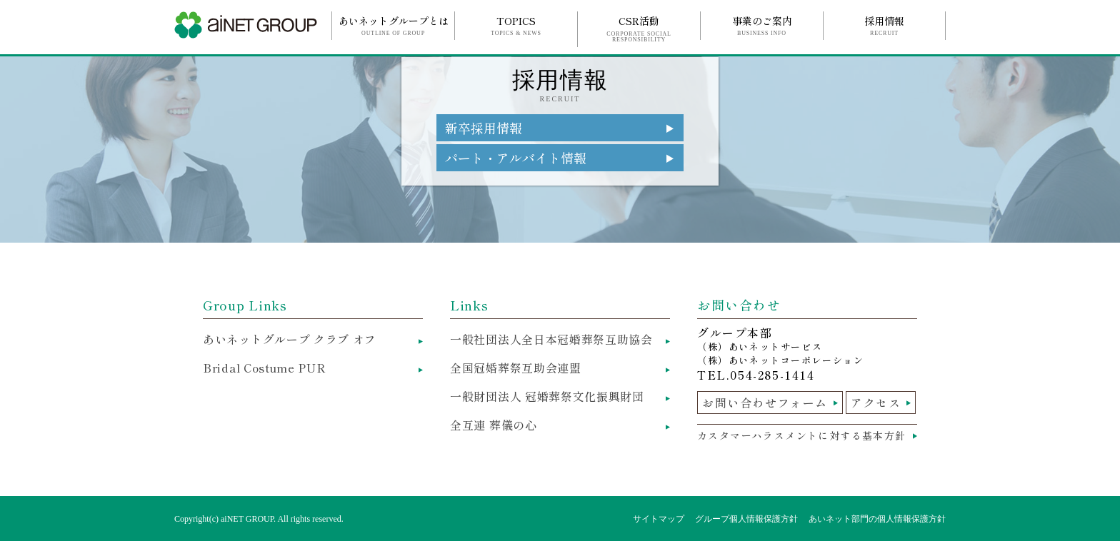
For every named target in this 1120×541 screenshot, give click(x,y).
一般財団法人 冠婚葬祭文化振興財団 (547, 396)
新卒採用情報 (483, 127)
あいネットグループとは (394, 25)
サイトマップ (658, 519)
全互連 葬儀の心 (493, 424)
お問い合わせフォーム (765, 402)
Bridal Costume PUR (264, 367)
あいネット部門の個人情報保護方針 (877, 519)
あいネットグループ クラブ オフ (289, 339)
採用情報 (884, 25)
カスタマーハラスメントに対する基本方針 (801, 435)
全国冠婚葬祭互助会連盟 (515, 367)
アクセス (876, 402)
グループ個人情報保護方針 (746, 519)
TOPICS (516, 25)
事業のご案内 (762, 25)
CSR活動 (639, 28)
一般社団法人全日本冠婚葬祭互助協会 (551, 339)
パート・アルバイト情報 (515, 157)
